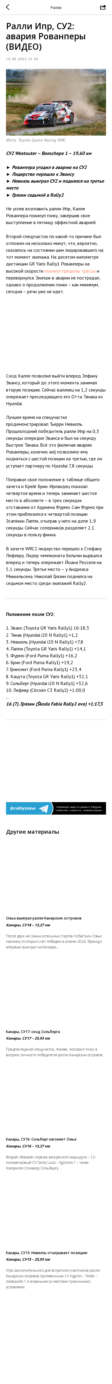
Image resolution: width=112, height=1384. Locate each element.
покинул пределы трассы (70, 271)
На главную (56, 1360)
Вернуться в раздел (56, 1372)
